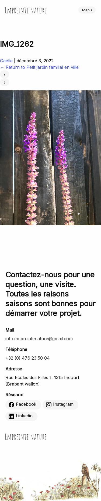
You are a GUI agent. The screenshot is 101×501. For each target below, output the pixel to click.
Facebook (22, 405)
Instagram (60, 405)
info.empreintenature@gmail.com (39, 338)
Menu (87, 10)
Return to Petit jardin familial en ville (39, 67)
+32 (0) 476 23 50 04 (27, 358)
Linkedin (21, 416)
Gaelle (6, 60)
